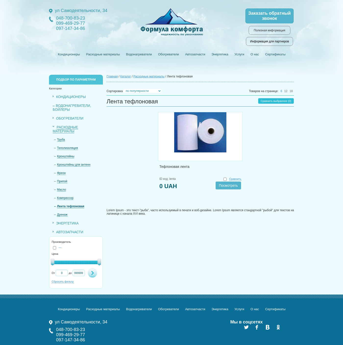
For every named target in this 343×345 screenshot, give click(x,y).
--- (57, 247)
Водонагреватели (139, 54)
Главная (112, 76)
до (70, 272)
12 (285, 91)
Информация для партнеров (269, 41)
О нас (254, 54)
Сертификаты (275, 54)
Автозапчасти (195, 54)
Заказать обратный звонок (269, 16)
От (53, 272)
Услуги (239, 54)
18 (291, 91)
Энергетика (219, 54)
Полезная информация (269, 30)
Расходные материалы (103, 54)
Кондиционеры (69, 54)
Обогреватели (168, 54)
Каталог (125, 76)
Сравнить (235, 178)
